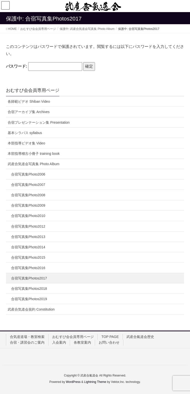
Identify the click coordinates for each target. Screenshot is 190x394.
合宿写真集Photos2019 (29, 299)
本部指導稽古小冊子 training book (34, 154)
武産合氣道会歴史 (140, 337)
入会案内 (59, 342)
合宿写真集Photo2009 (28, 205)
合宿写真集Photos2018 (29, 289)
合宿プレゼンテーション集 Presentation (39, 122)
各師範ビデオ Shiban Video (29, 101)
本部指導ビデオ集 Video (26, 143)
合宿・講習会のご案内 (27, 342)
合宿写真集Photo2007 (28, 185)
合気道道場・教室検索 (27, 337)
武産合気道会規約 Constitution (31, 309)
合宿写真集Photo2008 (28, 195)
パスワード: (44, 66)
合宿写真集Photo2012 (28, 226)
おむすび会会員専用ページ (73, 337)
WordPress (73, 382)
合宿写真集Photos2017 (29, 278)
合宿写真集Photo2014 (28, 247)
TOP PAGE (110, 337)
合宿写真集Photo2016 (28, 268)
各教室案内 (82, 342)
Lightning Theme (95, 382)
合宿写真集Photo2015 (28, 257)
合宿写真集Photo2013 (28, 237)
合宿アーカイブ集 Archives (29, 112)
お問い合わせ (109, 342)
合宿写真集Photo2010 (28, 216)
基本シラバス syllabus (25, 133)
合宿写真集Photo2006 (28, 174)
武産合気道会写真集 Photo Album (33, 164)
